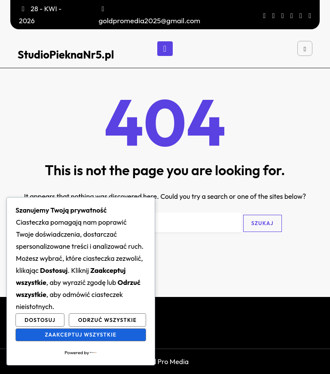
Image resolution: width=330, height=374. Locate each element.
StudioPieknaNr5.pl (66, 55)
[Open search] (304, 48)
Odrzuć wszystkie (107, 320)
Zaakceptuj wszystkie (80, 334)
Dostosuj (39, 320)
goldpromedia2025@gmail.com (149, 20)
